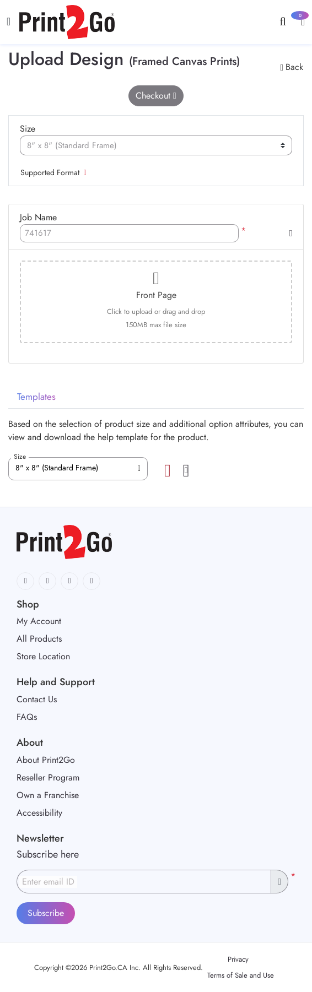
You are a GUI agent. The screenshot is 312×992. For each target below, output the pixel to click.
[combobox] (78, 468)
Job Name (38, 217)
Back (291, 67)
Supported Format (53, 172)
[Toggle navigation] (8, 22)
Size (27, 128)
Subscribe (46, 913)
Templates (36, 396)
